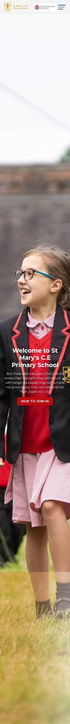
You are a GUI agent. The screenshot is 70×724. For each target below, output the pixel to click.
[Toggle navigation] (62, 7)
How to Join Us (35, 401)
